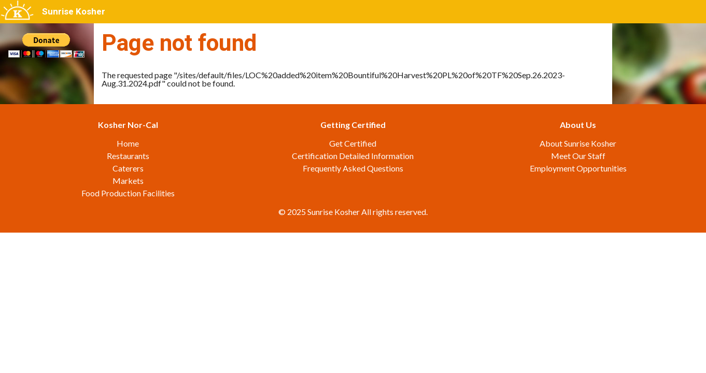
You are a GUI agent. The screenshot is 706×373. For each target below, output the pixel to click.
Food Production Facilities (128, 193)
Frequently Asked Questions (353, 168)
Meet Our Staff (578, 156)
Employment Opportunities (578, 168)
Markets (128, 180)
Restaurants (128, 156)
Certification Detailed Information (353, 156)
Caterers (128, 168)
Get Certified (352, 143)
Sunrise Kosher (73, 11)
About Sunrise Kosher (578, 143)
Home (128, 143)
